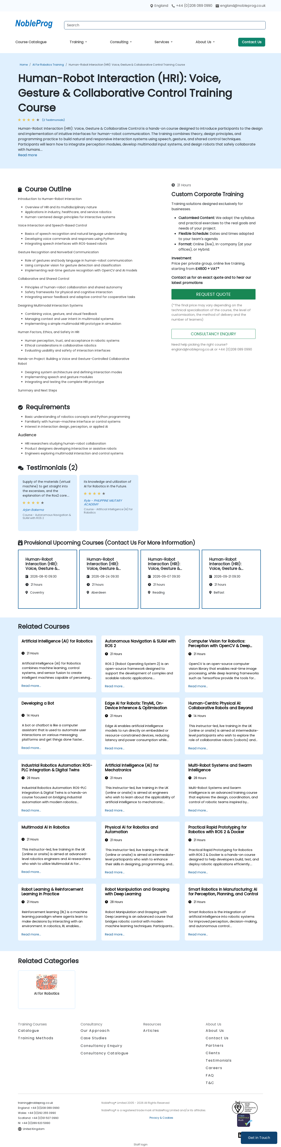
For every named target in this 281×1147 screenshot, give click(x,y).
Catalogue (28, 1030)
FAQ (210, 1075)
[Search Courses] (165, 25)
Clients (213, 1052)
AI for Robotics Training (48, 64)
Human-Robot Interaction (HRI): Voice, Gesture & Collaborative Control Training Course (127, 64)
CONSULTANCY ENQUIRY (213, 334)
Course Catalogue (31, 42)
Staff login (141, 1144)
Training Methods (36, 1038)
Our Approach (95, 1030)
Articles (151, 1030)
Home (24, 64)
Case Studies (94, 1038)
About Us (204, 42)
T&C (210, 1082)
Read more (27, 155)
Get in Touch (259, 1137)
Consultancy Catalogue (105, 1053)
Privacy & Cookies (161, 1118)
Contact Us (251, 42)
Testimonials (219, 1060)
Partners (215, 1045)
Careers (214, 1067)
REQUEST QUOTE (213, 294)
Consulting (119, 42)
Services (162, 42)
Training (77, 42)
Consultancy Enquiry (101, 1046)
